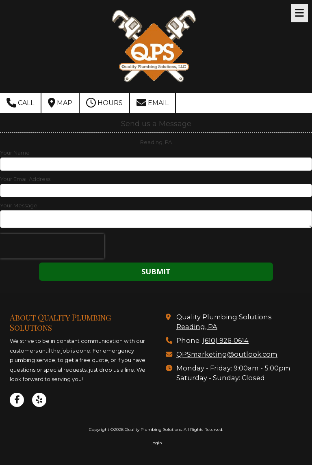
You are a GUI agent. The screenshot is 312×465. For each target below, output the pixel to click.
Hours (104, 103)
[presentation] (52, 246)
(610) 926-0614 (225, 340)
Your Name (15, 152)
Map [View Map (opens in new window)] (60, 103)
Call (20, 103)
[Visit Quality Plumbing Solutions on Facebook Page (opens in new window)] (17, 400)
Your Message (18, 205)
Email (152, 103)
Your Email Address (25, 179)
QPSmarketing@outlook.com (226, 354)
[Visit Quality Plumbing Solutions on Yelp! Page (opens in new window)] (39, 400)
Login (156, 443)
